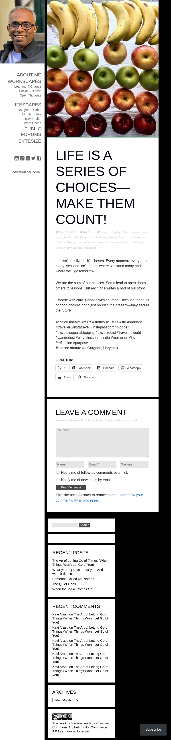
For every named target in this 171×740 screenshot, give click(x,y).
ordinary (60, 242)
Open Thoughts (30, 95)
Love (128, 237)
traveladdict (121, 242)
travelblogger (137, 242)
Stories (109, 242)
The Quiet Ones (64, 584)
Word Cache (32, 123)
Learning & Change (27, 86)
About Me (29, 74)
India (75, 237)
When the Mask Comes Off (72, 589)
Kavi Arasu (60, 614)
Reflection (89, 242)
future (59, 237)
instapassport (87, 237)
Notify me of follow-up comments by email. (94, 472)
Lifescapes (26, 104)
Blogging (116, 232)
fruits (144, 232)
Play (69, 242)
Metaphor (138, 237)
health (67, 237)
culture (135, 232)
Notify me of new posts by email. (86, 480)
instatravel (101, 237)
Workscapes (24, 81)
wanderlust (90, 247)
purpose (77, 242)
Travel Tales (32, 119)
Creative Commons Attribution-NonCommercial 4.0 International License (80, 727)
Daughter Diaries (29, 110)
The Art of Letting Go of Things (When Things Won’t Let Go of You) (80, 562)
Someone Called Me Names (73, 579)
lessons (113, 237)
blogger (104, 232)
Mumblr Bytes (31, 114)
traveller (60, 247)
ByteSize (29, 140)
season (100, 242)
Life (121, 237)
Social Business (30, 91)
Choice (126, 232)
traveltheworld (74, 247)
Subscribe (153, 729)
